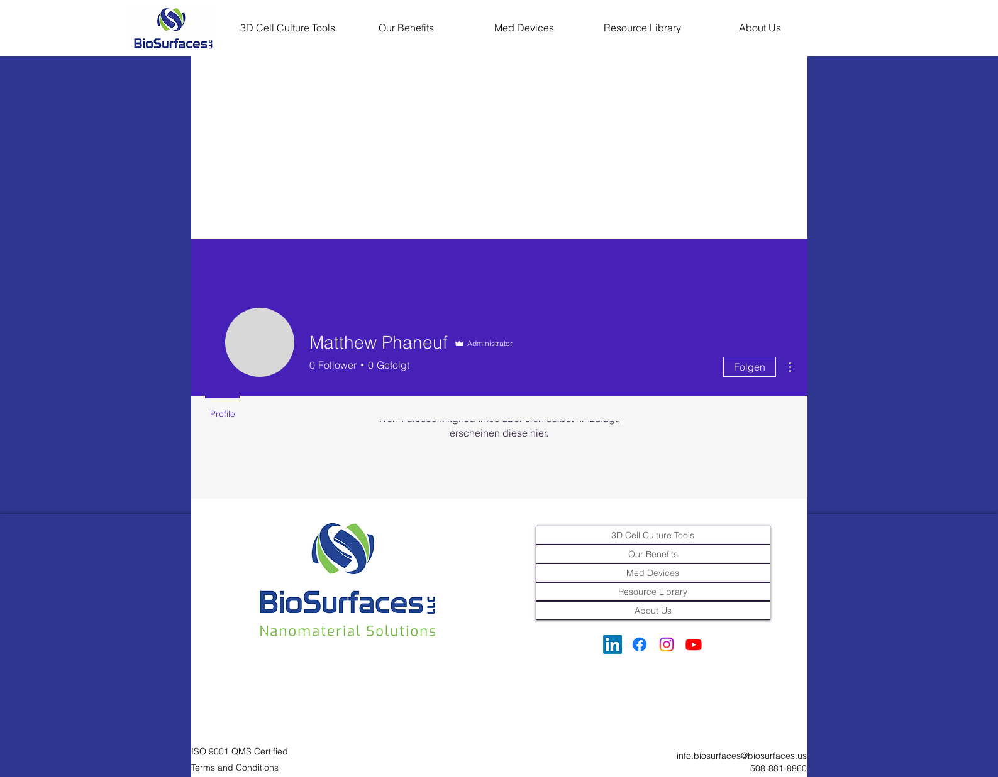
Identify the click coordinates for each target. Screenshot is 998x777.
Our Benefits (653, 554)
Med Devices (652, 573)
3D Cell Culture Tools (652, 535)
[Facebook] (639, 644)
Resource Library (652, 591)
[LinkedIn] (612, 644)
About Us (653, 610)
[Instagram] (666, 644)
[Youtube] (693, 644)
